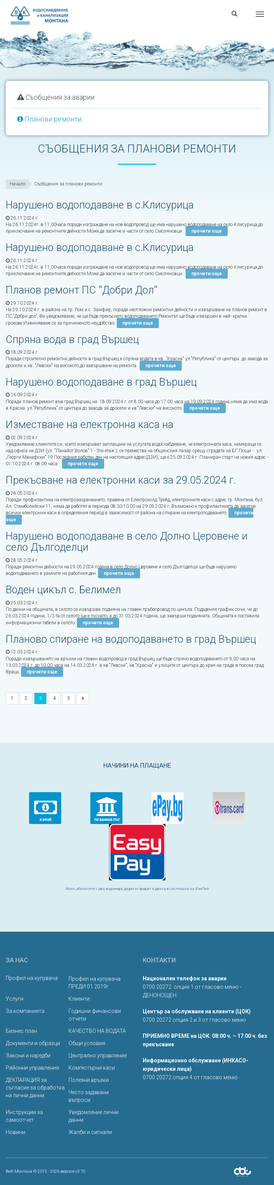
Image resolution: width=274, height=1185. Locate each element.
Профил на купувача (32, 978)
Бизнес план (21, 1031)
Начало (17, 184)
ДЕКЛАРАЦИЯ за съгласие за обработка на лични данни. (35, 1087)
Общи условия (86, 1043)
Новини (15, 1132)
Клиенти (79, 999)
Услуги (14, 999)
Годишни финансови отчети (94, 1015)
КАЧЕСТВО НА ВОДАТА (97, 1031)
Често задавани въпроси (88, 1096)
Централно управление (97, 1055)
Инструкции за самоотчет (24, 1116)
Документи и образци (33, 1043)
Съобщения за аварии (56, 97)
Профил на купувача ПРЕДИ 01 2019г (94, 983)
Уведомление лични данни (93, 1116)
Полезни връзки (88, 1080)
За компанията (25, 1011)
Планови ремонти (49, 119)
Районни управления (32, 1068)
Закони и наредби (28, 1055)
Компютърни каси (91, 1068)
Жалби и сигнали (90, 1132)
